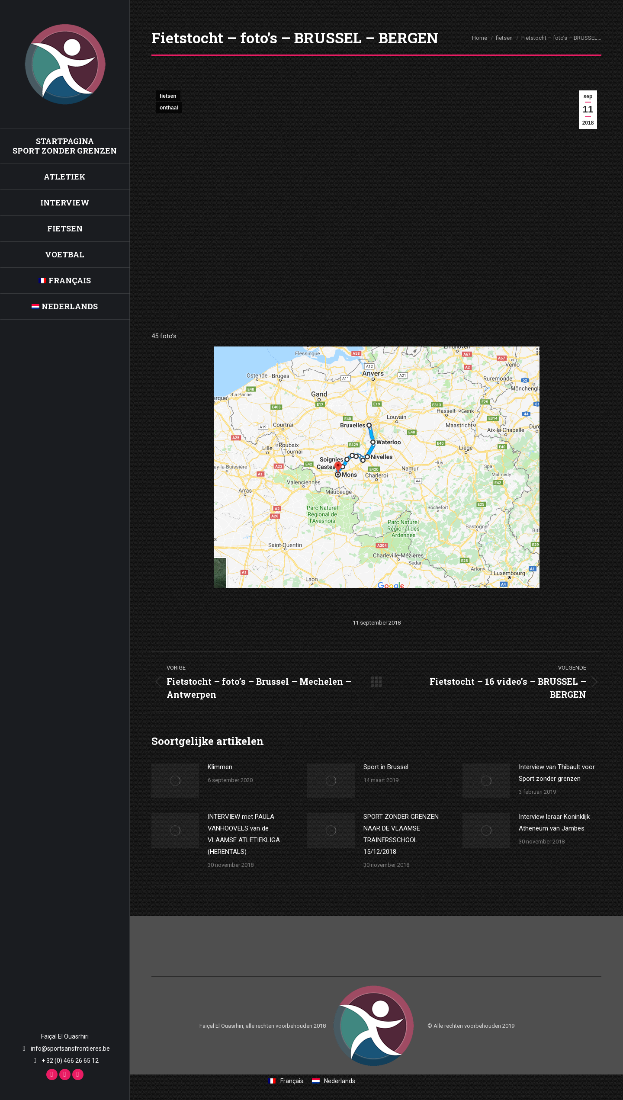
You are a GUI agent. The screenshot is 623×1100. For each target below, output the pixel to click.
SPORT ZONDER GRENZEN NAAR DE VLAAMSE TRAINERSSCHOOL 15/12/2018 (401, 834)
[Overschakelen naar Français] (65, 280)
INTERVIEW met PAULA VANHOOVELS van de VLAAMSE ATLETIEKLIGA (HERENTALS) (244, 834)
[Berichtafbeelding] (175, 780)
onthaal (169, 108)
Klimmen (220, 767)
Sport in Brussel (385, 767)
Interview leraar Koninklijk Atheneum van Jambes (554, 822)
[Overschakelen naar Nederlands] (334, 1080)
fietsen (168, 96)
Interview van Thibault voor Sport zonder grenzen (557, 773)
